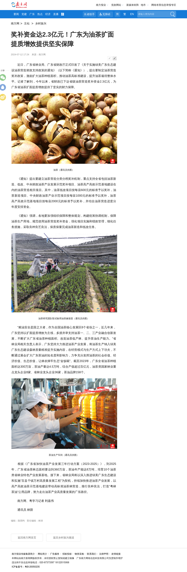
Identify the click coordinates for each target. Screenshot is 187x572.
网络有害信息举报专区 (163, 4)
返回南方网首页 (27, 537)
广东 (32, 14)
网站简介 (42, 554)
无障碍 (106, 14)
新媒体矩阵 (132, 4)
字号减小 (110, 58)
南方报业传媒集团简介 (23, 554)
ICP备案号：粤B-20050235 (26, 567)
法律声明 (103, 554)
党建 (24, 14)
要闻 (16, 14)
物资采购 (79, 554)
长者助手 (89, 14)
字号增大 (115, 58)
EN (132, 14)
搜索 (172, 14)
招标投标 (67, 554)
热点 (40, 14)
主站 (27, 23)
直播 (55, 14)
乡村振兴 (40, 23)
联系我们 (91, 554)
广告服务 (54, 554)
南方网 (15, 23)
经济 (48, 14)
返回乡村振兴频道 (63, 537)
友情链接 (116, 554)
